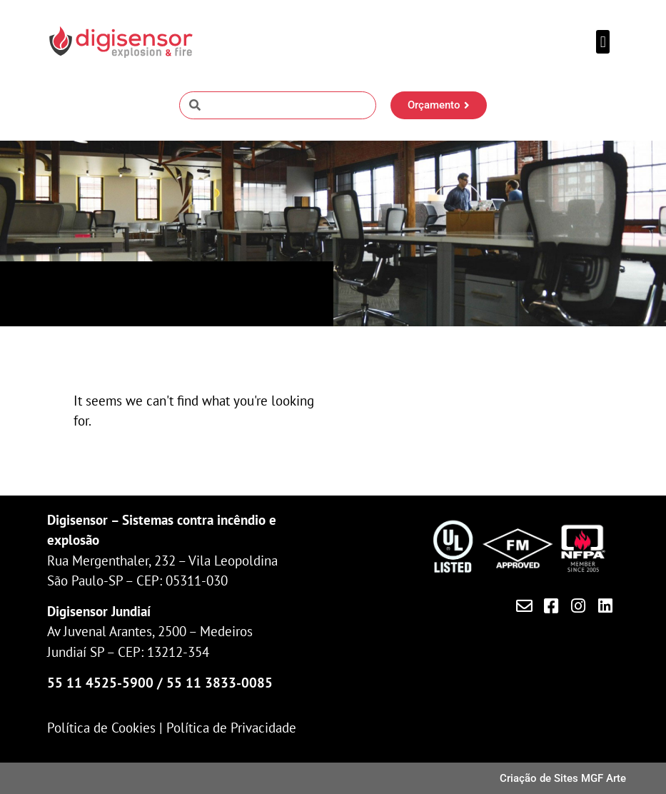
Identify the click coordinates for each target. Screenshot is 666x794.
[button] (603, 42)
